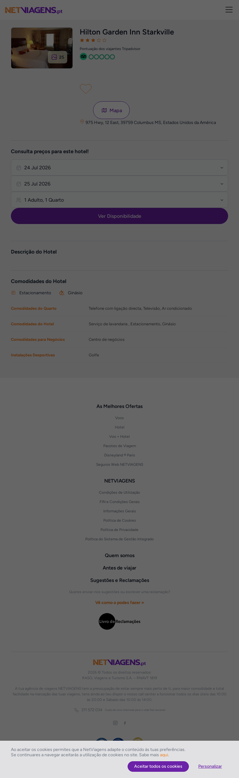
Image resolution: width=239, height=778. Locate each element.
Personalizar (210, 766)
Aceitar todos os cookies (158, 766)
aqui (164, 754)
